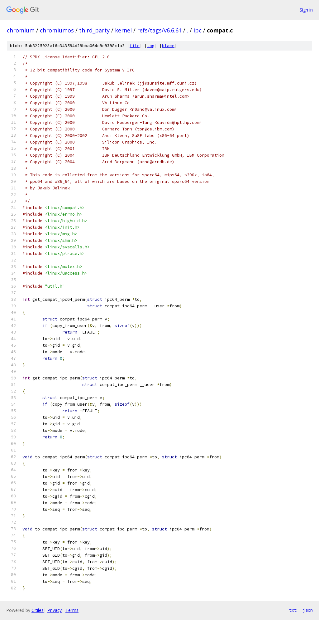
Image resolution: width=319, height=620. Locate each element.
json (308, 610)
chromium (21, 30)
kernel (123, 30)
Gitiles (37, 610)
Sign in (306, 10)
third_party (94, 30)
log (151, 45)
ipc (197, 30)
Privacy (54, 610)
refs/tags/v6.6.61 (159, 30)
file (135, 45)
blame (168, 45)
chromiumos (57, 30)
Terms (72, 610)
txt (293, 610)
